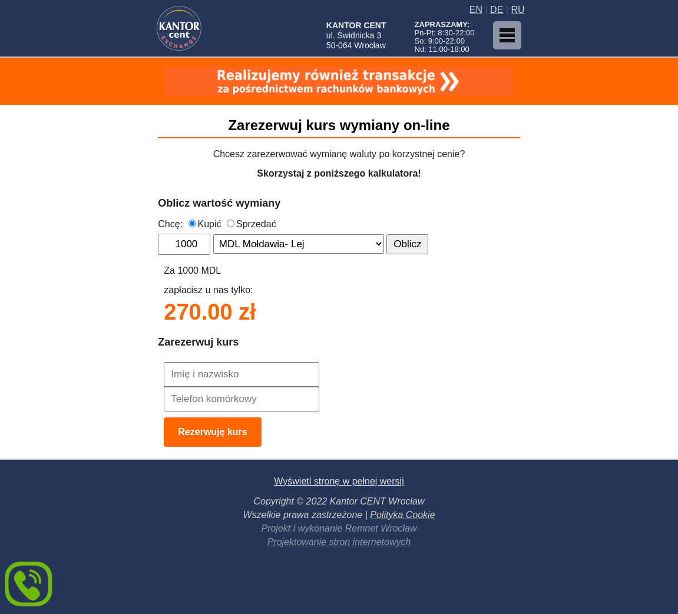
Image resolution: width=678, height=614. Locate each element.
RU (517, 10)
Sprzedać (251, 224)
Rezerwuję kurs (212, 432)
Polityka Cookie (402, 515)
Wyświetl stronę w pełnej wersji (339, 481)
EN (475, 10)
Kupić (204, 224)
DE (496, 10)
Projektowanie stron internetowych (339, 542)
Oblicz (407, 244)
